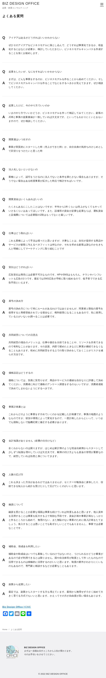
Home (5, 629)
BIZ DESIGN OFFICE (20, 3)
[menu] (102, 4)
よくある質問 (16, 629)
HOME (16, 607)
